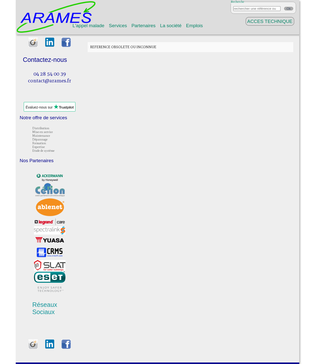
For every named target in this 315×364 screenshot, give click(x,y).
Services (118, 25)
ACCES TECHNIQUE (270, 21)
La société (171, 25)
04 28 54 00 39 (49, 73)
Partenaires (143, 25)
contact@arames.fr (49, 80)
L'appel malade (88, 25)
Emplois (194, 25)
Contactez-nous (45, 59)
